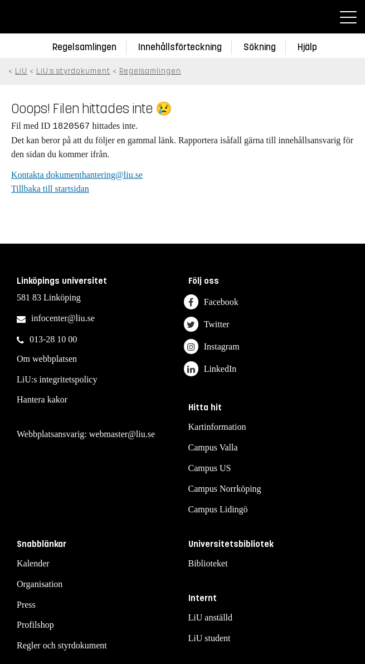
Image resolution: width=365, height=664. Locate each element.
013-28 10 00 (53, 339)
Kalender (33, 563)
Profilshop (35, 624)
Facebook (211, 301)
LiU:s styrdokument (73, 71)
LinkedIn (210, 368)
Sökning (260, 47)
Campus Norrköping (224, 488)
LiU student (209, 638)
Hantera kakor (42, 399)
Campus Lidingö (218, 509)
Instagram (212, 346)
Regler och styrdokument (62, 645)
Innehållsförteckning (180, 47)
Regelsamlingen (84, 47)
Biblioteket (208, 563)
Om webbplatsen (47, 358)
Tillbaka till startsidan (50, 188)
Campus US (209, 468)
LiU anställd (210, 617)
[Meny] (348, 16)
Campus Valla (213, 447)
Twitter (207, 324)
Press (26, 604)
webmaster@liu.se (122, 434)
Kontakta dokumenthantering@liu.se (77, 175)
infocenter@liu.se (63, 318)
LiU (21, 71)
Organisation (39, 584)
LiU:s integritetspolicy (57, 379)
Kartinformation (217, 427)
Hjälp (307, 47)
